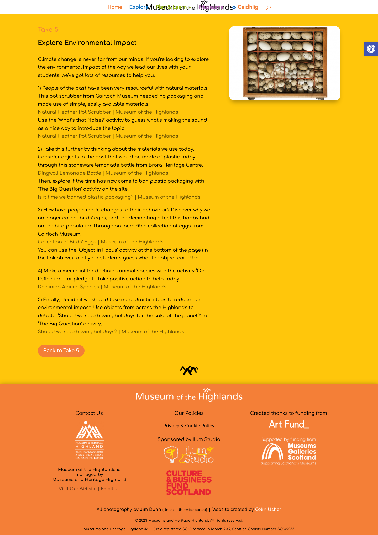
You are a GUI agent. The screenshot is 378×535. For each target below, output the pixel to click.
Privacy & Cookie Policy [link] (188, 425)
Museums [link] (211, 8)
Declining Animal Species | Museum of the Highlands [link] (102, 286)
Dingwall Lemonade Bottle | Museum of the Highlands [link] (103, 173)
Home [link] (114, 8)
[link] (371, 49)
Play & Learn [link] (171, 8)
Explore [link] (138, 8)
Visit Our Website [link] (78, 488)
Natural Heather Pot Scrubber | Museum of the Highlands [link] (108, 112)
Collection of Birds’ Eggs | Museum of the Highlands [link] (101, 242)
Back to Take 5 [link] (61, 351)
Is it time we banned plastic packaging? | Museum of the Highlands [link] (119, 197)
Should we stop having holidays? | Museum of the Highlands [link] (111, 331)
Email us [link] (110, 488)
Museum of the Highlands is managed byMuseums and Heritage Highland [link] (89, 474)
